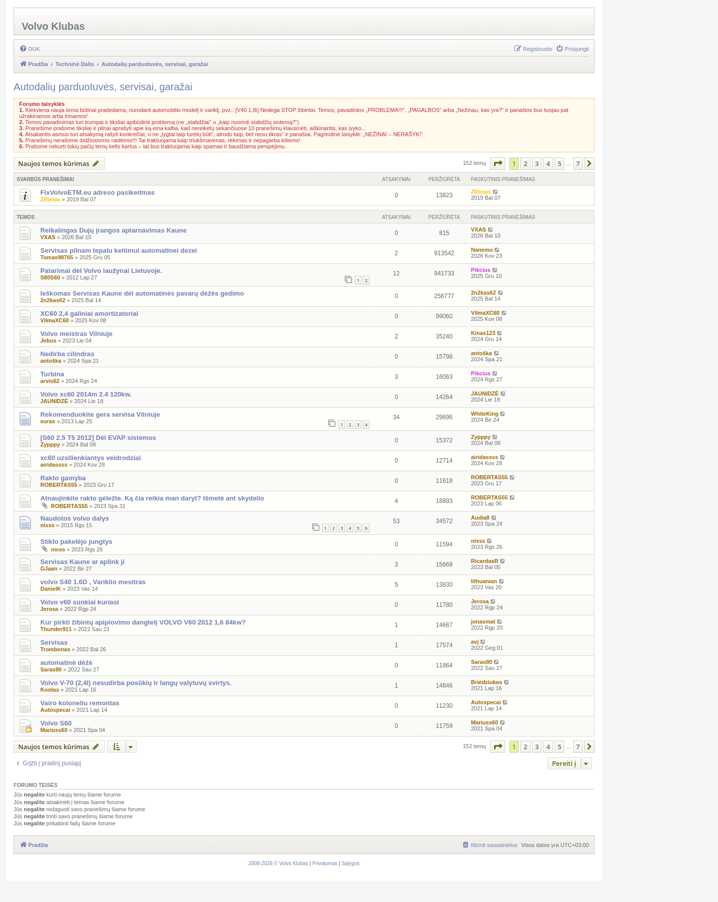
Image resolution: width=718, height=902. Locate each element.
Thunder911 (56, 629)
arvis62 (49, 381)
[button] (497, 163)
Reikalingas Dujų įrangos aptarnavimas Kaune (113, 230)
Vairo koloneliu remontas (79, 703)
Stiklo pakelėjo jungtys (76, 541)
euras (47, 421)
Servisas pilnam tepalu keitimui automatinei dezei (118, 250)
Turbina (52, 374)
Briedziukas (486, 682)
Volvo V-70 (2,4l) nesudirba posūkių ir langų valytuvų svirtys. (135, 683)
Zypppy (50, 444)
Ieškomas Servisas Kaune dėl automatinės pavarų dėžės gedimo (142, 293)
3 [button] (536, 163)
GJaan (48, 569)
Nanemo (482, 250)
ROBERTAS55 (58, 485)
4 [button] (548, 163)
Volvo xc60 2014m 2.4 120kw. (86, 394)
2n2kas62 (53, 300)
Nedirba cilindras (67, 354)
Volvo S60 (56, 723)
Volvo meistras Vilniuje (76, 333)
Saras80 (51, 669)
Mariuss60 (54, 730)
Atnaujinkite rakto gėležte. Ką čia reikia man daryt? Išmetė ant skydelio (152, 498)
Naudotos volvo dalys (74, 518)
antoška (51, 361)
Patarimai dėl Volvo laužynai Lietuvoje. (101, 270)
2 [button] (525, 163)
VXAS (47, 237)
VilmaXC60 (54, 320)
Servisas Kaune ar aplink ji (82, 562)
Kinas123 (483, 333)
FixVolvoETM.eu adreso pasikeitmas (97, 192)
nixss (47, 525)
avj (474, 642)
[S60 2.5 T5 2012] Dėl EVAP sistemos (98, 437)
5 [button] (559, 163)
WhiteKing (484, 414)
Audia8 (480, 518)
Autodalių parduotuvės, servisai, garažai (103, 86)
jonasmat (483, 621)
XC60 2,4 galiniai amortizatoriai (89, 313)
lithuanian (484, 581)
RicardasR (484, 561)
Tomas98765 (56, 257)
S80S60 (50, 277)
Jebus (48, 340)
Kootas (49, 690)
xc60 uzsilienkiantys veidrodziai (90, 458)
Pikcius (481, 270)
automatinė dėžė (66, 662)
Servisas (54, 642)
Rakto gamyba (63, 478)
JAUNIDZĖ (54, 401)
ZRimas (50, 199)
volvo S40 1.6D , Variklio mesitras (93, 582)
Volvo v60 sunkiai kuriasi (79, 602)
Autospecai (55, 710)
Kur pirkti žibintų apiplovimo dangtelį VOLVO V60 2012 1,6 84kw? (143, 622)
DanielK (50, 589)
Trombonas (55, 649)
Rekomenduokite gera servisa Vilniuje (100, 414)
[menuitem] (29, 49)
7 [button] (578, 163)
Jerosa (49, 609)
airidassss (54, 465)
